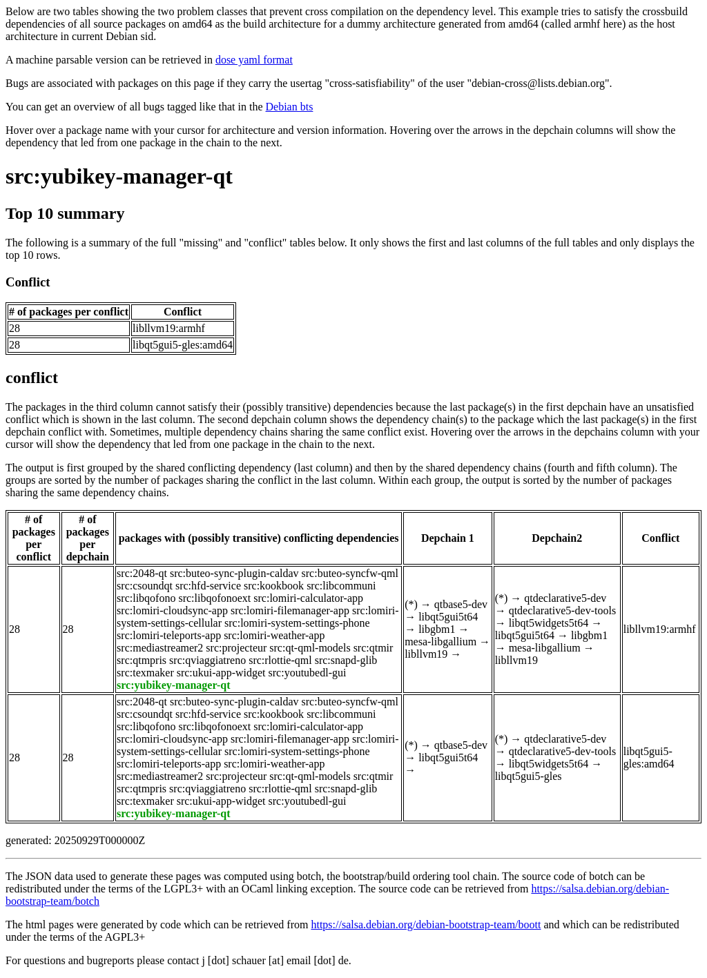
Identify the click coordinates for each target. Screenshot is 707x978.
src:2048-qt (142, 573)
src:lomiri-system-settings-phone (297, 623)
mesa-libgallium (440, 641)
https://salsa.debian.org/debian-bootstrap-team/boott (426, 924)
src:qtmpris (141, 660)
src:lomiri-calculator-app (308, 598)
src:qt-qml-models (309, 648)
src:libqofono (146, 598)
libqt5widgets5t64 (549, 623)
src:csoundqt (145, 585)
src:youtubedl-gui (308, 672)
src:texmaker (145, 672)
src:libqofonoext (214, 598)
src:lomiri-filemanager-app (290, 610)
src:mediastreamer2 (160, 648)
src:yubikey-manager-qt (119, 176)
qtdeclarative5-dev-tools (563, 610)
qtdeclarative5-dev (565, 598)
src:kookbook (274, 585)
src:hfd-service (208, 585)
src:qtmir (374, 648)
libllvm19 (426, 654)
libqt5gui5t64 (448, 617)
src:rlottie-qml (280, 660)
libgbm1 (436, 629)
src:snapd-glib (346, 660)
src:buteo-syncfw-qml (350, 573)
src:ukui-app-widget (221, 672)
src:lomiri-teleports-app (169, 635)
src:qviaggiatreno (207, 660)
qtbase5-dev (460, 604)
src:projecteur (236, 648)
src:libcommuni (341, 585)
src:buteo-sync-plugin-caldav (234, 573)
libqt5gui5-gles (528, 776)
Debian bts (289, 107)
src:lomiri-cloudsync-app (172, 610)
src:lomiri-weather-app (274, 635)
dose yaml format (254, 60)
